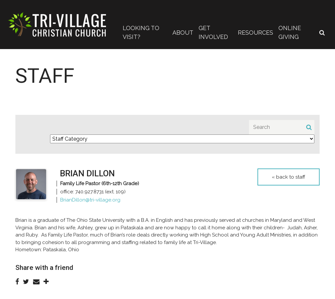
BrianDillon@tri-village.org (90, 200)
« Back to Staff (288, 177)
